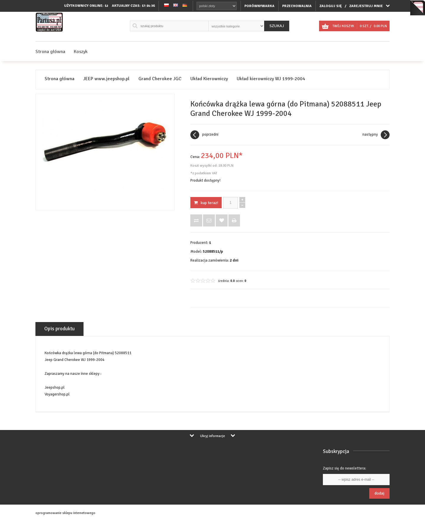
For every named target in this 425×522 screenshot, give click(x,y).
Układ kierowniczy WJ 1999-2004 (271, 79)
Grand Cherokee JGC (160, 79)
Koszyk (81, 52)
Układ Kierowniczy (209, 79)
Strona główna (50, 52)
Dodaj (379, 493)
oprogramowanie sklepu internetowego (65, 513)
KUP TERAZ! (206, 202)
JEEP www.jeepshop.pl (106, 79)
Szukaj (276, 25)
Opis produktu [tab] (59, 329)
